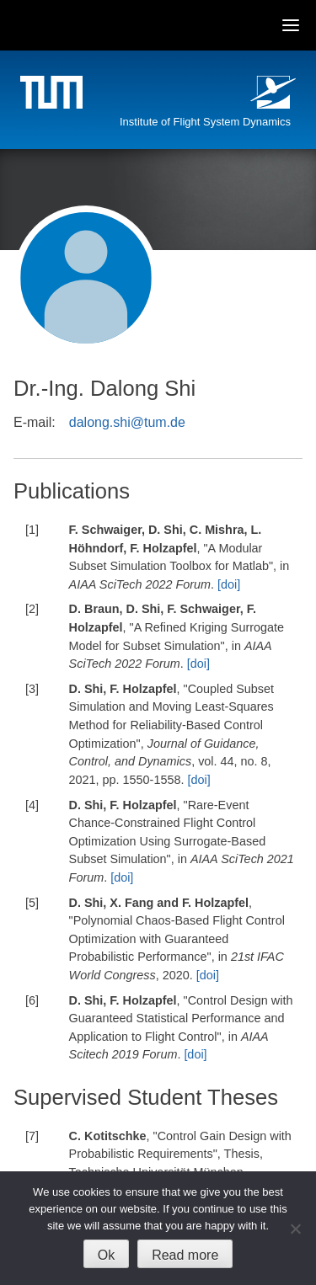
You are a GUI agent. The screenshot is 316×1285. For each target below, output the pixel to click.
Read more (185, 1255)
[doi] (228, 584)
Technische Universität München (54, 95)
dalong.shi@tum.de (127, 422)
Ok (106, 1255)
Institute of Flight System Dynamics (205, 121)
